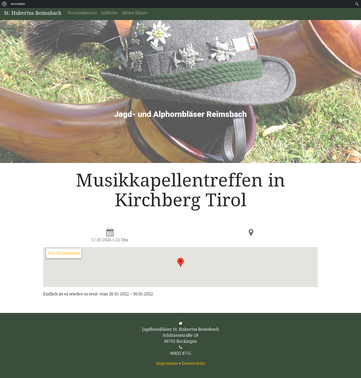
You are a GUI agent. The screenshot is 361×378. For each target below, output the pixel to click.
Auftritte (109, 13)
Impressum (167, 363)
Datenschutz (193, 363)
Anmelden (18, 4)
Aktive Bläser (134, 13)
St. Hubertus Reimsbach (32, 13)
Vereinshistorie (82, 13)
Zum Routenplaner (63, 253)
